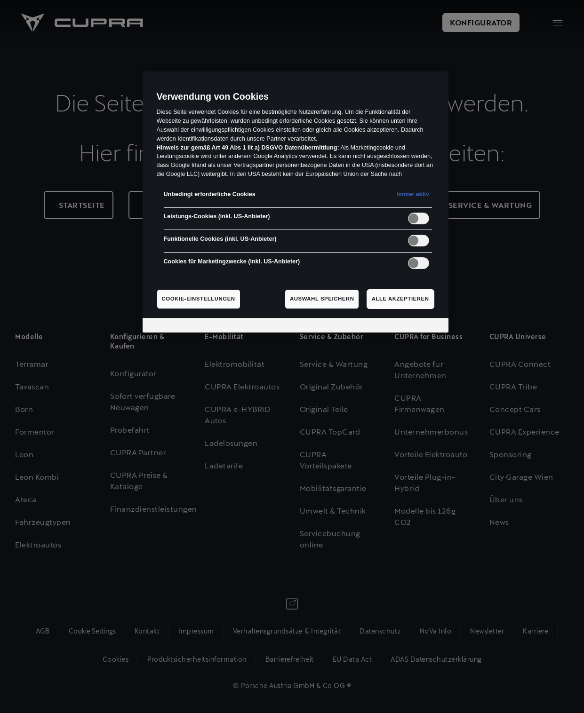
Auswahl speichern (322, 298)
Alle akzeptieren (400, 298)
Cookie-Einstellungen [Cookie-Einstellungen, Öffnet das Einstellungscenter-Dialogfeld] (198, 298)
